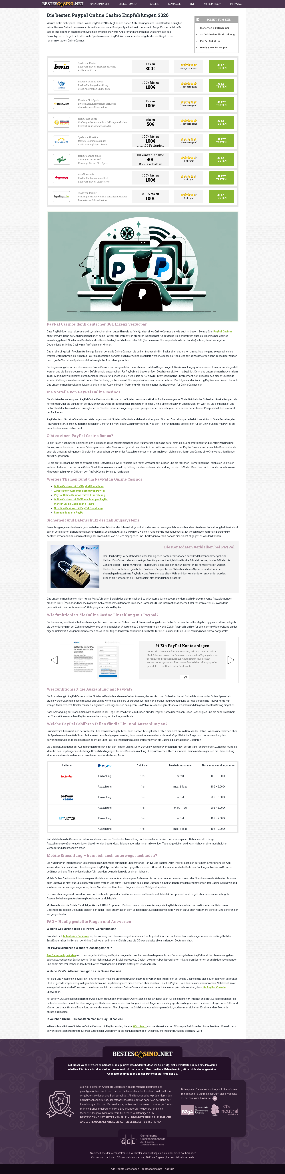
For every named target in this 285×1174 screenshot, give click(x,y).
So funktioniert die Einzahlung (217, 34)
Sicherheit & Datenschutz (215, 28)
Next (231, 660)
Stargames (61, 103)
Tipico (61, 178)
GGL (142, 1140)
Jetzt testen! (221, 67)
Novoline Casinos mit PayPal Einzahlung (78, 508)
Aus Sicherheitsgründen (61, 955)
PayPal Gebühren (210, 41)
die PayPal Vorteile (214, 987)
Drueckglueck (61, 85)
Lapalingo (61, 196)
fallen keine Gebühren (76, 936)
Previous (54, 660)
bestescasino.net (142, 1054)
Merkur (61, 122)
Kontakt (169, 1169)
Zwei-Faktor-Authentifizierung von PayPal (79, 490)
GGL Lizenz (140, 1026)
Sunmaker (61, 141)
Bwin (61, 66)
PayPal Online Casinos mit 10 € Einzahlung (79, 495)
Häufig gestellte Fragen (213, 47)
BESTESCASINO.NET (92, 1117)
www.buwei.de (202, 1098)
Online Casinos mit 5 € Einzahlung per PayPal (81, 499)
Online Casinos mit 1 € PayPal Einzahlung (79, 486)
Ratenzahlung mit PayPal (69, 512)
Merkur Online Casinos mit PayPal (74, 503)
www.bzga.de (194, 1110)
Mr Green (61, 159)
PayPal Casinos (222, 331)
